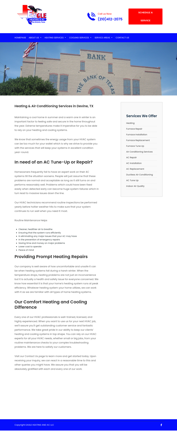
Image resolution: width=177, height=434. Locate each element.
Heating (130, 123)
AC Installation (134, 163)
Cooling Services (79, 37)
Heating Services (54, 37)
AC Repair (131, 157)
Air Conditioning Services (139, 151)
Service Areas (102, 37)
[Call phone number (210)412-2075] (104, 16)
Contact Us (122, 37)
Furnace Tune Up (135, 146)
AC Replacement (135, 168)
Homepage (20, 37)
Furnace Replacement (138, 140)
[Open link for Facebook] (161, 424)
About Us (34, 37)
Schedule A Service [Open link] (145, 16)
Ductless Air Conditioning (139, 174)
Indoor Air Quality (135, 186)
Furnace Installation (136, 134)
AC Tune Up (132, 180)
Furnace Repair (134, 128)
